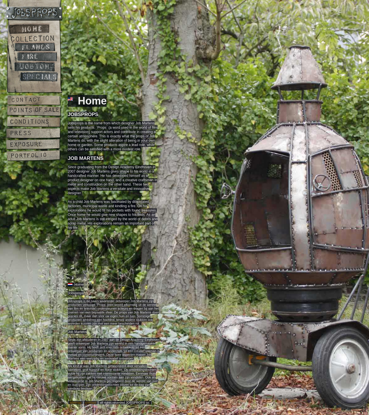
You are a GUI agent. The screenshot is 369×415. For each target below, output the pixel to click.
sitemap (75, 403)
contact (90, 403)
